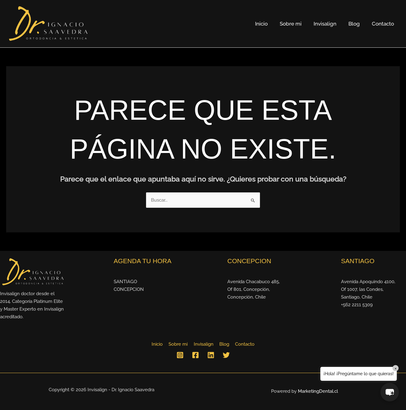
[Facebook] (195, 355)
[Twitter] (226, 355)
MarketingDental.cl (318, 391)
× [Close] (396, 368)
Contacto (383, 24)
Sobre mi (296, 24)
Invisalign (328, 24)
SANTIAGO (125, 282)
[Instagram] (180, 355)
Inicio (268, 24)
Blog (356, 24)
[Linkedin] (210, 355)
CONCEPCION (129, 289)
